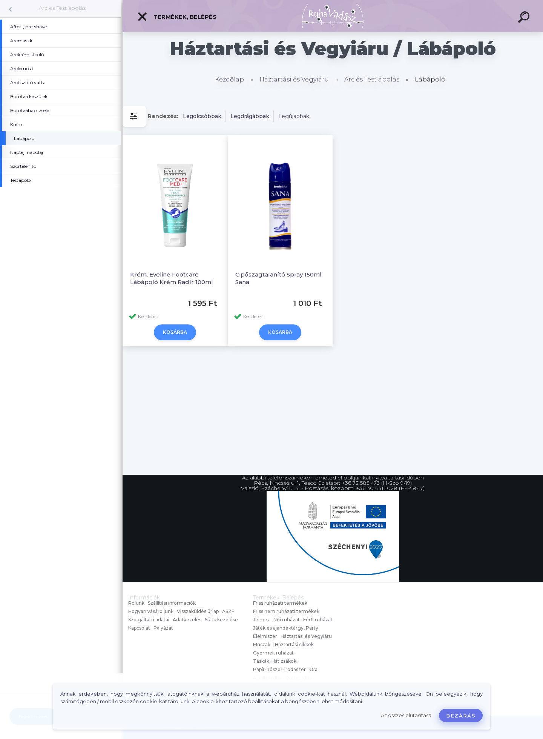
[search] (525, 18)
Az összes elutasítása (406, 715)
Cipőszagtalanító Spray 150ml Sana (278, 278)
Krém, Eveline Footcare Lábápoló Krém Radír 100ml (171, 278)
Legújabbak (293, 116)
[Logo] (333, 16)
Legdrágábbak (249, 116)
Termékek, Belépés (176, 16)
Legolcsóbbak (202, 116)
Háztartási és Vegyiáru (294, 79)
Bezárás (461, 716)
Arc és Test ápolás (62, 8)
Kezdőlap (229, 79)
